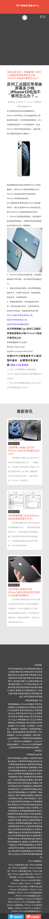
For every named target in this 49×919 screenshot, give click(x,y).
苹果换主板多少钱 (25, 716)
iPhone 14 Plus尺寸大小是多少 (28, 908)
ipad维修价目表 (22, 707)
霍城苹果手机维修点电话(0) (18, 814)
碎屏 (18, 324)
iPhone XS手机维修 (26, 877)
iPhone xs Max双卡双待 (31, 880)
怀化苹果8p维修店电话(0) (31, 804)
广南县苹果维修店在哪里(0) (23, 780)
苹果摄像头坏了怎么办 (27, 719)
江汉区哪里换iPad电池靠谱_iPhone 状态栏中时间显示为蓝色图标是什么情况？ (24, 374)
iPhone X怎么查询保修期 (32, 744)
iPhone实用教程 (27, 704)
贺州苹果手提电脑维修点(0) (25, 773)
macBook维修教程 (23, 735)
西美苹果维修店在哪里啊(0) (27, 767)
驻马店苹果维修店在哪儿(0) (21, 835)
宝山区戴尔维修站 (32, 681)
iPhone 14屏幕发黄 (15, 905)
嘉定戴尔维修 (19, 681)
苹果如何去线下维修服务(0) (21, 786)
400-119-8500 (19, 364)
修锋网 (18, 690)
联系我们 (38, 750)
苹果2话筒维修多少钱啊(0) (18, 758)
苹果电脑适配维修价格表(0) (31, 811)
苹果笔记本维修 (35, 707)
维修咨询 (18, 917)
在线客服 (35, 917)
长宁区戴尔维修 (29, 684)
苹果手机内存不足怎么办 (26, 713)
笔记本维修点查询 (27, 672)
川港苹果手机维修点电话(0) (29, 761)
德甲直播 (38, 696)
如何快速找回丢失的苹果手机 (24, 732)
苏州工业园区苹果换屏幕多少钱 (20, 315)
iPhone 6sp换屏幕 (19, 868)
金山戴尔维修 (22, 675)
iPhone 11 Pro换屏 (33, 883)
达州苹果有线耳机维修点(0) (23, 829)
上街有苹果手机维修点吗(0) (31, 789)
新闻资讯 (23, 729)
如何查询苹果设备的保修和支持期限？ (25, 747)
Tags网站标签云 (13, 738)
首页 (19, 71)
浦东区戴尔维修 (24, 678)
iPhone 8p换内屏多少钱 (23, 874)
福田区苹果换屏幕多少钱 (17, 319)
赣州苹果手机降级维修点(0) (23, 851)
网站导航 (37, 735)
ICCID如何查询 (13, 710)
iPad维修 (30, 726)
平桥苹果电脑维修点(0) (27, 845)
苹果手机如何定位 (27, 710)
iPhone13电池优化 (16, 899)
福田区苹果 (11, 324)
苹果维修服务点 (14, 704)
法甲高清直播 (28, 696)
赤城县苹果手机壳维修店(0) (21, 801)
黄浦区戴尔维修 (33, 668)
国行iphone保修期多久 (23, 741)
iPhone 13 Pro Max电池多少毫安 (27, 902)
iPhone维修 (20, 726)
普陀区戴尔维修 (22, 687)
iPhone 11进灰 (17, 883)
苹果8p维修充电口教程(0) (31, 838)
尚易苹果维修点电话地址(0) (29, 817)
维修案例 (29, 71)
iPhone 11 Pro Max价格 (18, 886)
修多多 (12, 690)
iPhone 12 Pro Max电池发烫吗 (29, 892)
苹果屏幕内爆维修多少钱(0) (27, 823)
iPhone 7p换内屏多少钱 (21, 871)
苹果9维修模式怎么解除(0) (18, 841)
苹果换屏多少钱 (22, 722)
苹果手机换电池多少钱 (17, 668)
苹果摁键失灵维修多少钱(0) (19, 807)
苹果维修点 (33, 675)
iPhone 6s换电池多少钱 (18, 865)
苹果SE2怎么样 (36, 886)
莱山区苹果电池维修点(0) (18, 792)
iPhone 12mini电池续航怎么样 (28, 896)
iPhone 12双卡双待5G (19, 889)
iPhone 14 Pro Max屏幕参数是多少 (26, 911)
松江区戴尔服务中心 (30, 690)
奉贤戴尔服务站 (24, 693)
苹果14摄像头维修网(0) (25, 795)
